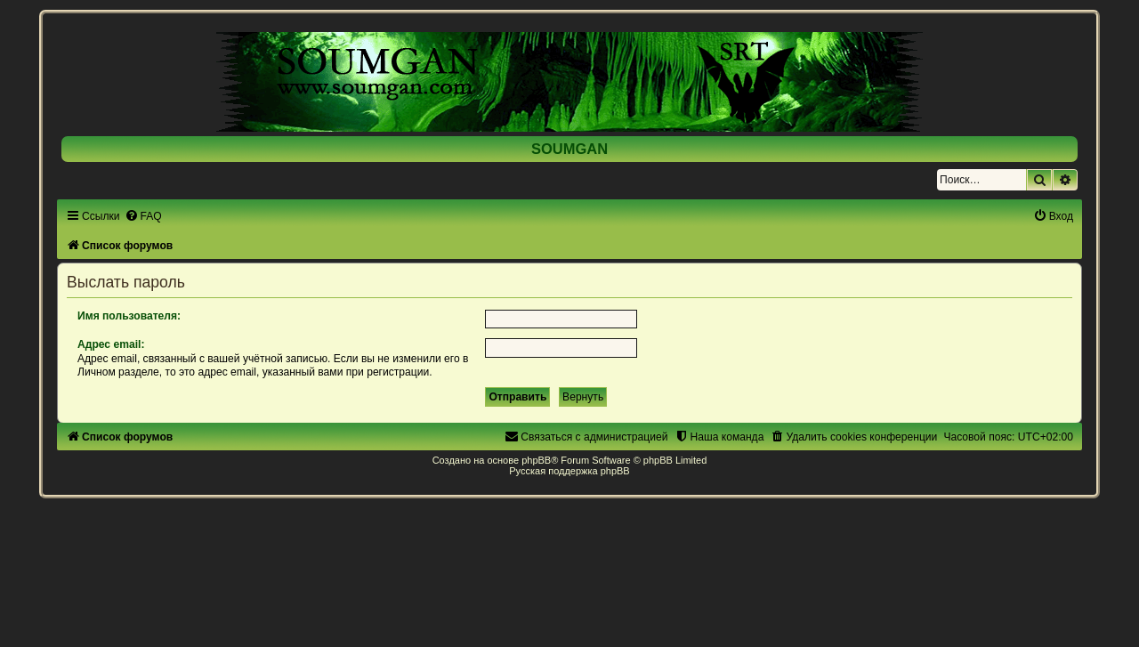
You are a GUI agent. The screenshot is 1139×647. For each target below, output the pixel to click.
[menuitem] (143, 216)
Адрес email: (110, 344)
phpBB (536, 460)
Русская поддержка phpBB (569, 470)
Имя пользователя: (129, 316)
